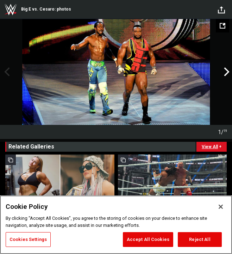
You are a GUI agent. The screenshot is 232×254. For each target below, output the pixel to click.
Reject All (199, 239)
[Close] (220, 206)
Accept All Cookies (148, 239)
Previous (6, 72)
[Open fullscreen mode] (222, 25)
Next (226, 72)
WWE (10, 9)
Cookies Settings (28, 239)
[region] (116, 224)
